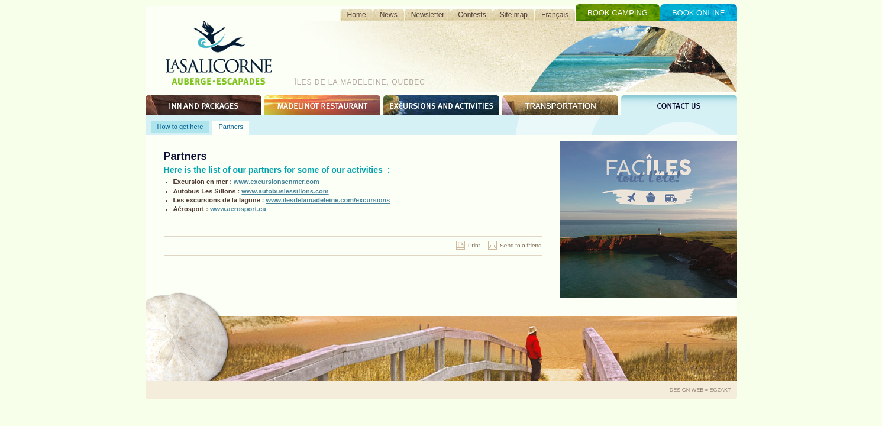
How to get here (180, 126)
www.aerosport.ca (238, 208)
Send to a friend (520, 245)
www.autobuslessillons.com (284, 191)
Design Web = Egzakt (700, 390)
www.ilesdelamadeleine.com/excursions (328, 200)
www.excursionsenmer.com (276, 181)
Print (474, 245)
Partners (230, 126)
